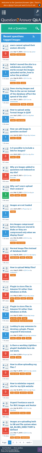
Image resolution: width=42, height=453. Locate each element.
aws (12, 301)
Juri (30, 209)
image (22, 373)
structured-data (15, 104)
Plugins (26, 135)
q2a (18, 83)
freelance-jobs (15, 320)
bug (12, 195)
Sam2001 (13, 435)
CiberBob (13, 410)
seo (18, 180)
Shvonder (13, 80)
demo (11, 5)
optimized (23, 392)
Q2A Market (14, 450)
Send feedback (6, 448)
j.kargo (32, 295)
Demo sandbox (18, 448)
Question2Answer (14, 451)
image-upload (21, 54)
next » (29, 442)
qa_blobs (30, 104)
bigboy (34, 255)
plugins (29, 338)
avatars (23, 195)
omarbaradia (14, 101)
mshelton (33, 335)
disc (12, 298)
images (13, 54)
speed (16, 392)
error (28, 413)
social (18, 338)
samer (34, 52)
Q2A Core (27, 52)
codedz (34, 371)
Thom (33, 390)
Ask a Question (17, 28)
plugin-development (26, 320)
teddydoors (13, 272)
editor (18, 138)
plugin (12, 357)
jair (33, 192)
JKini (32, 154)
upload (23, 83)
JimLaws (32, 135)
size (18, 157)
